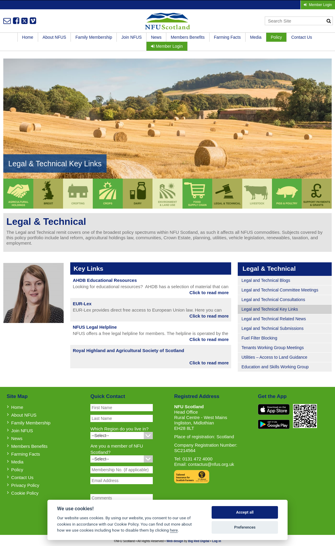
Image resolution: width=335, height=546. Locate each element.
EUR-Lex (82, 303)
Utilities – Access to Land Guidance (274, 357)
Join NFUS (131, 37)
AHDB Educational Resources (105, 280)
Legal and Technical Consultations (273, 299)
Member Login (167, 46)
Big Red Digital (198, 541)
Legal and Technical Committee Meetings (279, 290)
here (174, 530)
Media (255, 37)
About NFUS (54, 37)
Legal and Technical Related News (273, 318)
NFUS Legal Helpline (95, 327)
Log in (216, 541)
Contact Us (301, 37)
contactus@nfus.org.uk (211, 464)
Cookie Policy (24, 493)
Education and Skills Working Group (275, 366)
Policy (276, 37)
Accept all (244, 512)
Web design (174, 541)
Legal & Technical (269, 268)
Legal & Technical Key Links (55, 163)
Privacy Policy (25, 485)
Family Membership (93, 37)
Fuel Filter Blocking (259, 338)
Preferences (244, 527)
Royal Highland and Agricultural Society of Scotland (128, 350)
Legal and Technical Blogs (265, 280)
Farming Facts (227, 37)
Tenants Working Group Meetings (272, 347)
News (156, 37)
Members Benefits (188, 37)
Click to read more (209, 292)
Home (27, 37)
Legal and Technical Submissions (272, 328)
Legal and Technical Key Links (269, 309)
